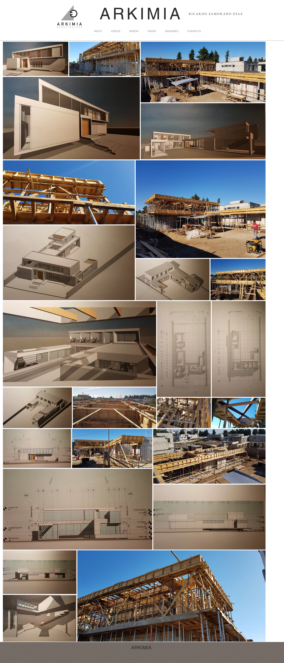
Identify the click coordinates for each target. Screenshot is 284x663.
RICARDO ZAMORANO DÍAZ (216, 14)
